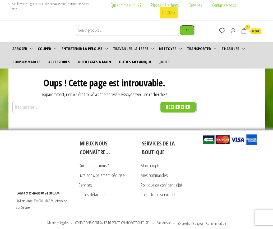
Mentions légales (57, 212)
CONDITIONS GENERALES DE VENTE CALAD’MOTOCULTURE (112, 212)
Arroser (19, 48)
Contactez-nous (224, 5)
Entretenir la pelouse (82, 48)
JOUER (165, 61)
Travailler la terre (131, 48)
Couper (44, 48)
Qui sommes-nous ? (125, 5)
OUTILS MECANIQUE (135, 61)
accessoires (59, 61)
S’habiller (230, 48)
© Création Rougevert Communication (201, 212)
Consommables (26, 61)
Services (195, 5)
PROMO (168, 12)
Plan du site (163, 212)
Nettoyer (168, 48)
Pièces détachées (165, 5)
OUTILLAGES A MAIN (94, 61)
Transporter (199, 48)
